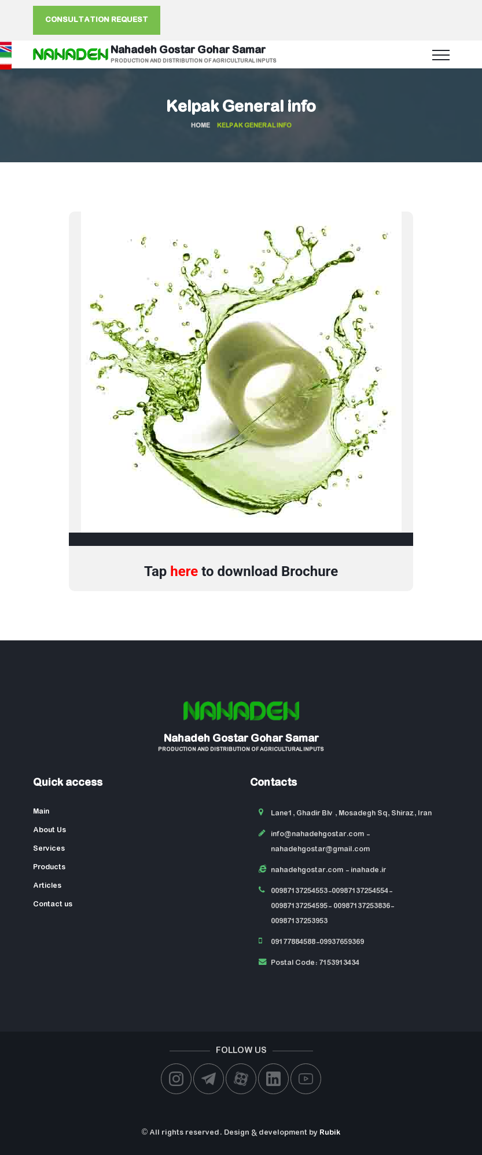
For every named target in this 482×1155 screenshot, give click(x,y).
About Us (49, 830)
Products (49, 867)
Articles (47, 886)
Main (41, 812)
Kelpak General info (241, 107)
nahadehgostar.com (307, 870)
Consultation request (96, 20)
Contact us (52, 904)
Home (200, 126)
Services (49, 849)
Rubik (329, 1133)
